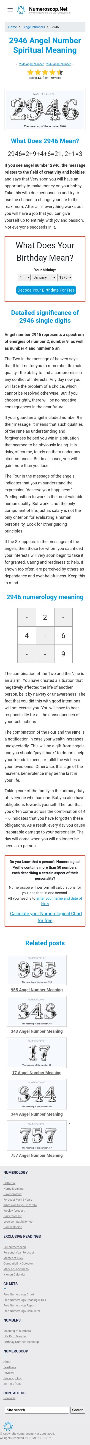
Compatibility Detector (18, 1263)
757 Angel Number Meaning (37, 1155)
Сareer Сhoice (12, 1227)
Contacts (9, 1398)
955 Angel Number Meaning (37, 989)
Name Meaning (13, 1188)
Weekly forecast (14, 1210)
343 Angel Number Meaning (37, 1031)
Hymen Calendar (14, 1274)
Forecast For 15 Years (17, 1199)
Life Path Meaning (15, 1336)
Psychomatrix (12, 1194)
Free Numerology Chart (18, 1294)
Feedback (9, 1367)
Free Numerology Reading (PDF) (24, 1300)
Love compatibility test (18, 1221)
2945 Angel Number (31, 64)
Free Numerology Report (19, 1305)
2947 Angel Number (58, 64)
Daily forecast (12, 1216)
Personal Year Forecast (18, 1252)
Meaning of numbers (17, 1331)
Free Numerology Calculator (21, 1311)
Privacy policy (12, 1378)
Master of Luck (13, 1258)
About (7, 1361)
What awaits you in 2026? (20, 1205)
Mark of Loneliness (16, 1269)
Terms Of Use (12, 1383)
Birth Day (9, 1183)
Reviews (8, 1372)
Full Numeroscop (14, 1247)
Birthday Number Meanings (21, 1342)
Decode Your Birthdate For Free (46, 290)
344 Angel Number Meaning (37, 1114)
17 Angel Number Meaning (37, 1072)
